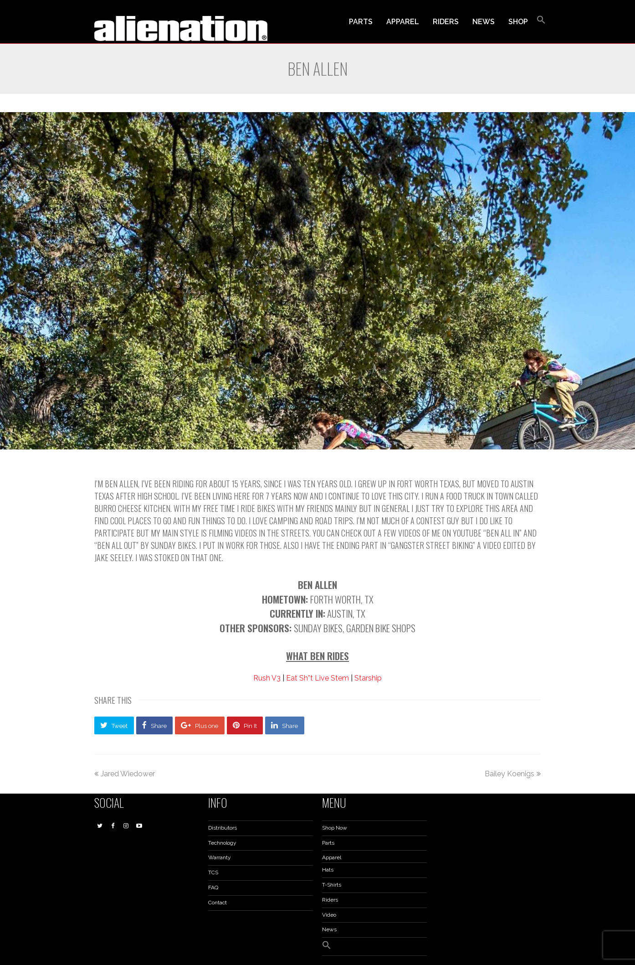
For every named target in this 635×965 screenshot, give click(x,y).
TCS (213, 872)
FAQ (213, 887)
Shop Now (334, 828)
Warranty (219, 857)
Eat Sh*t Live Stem (317, 678)
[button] (541, 21)
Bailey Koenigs (513, 773)
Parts (328, 843)
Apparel (331, 857)
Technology (222, 843)
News (329, 929)
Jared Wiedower (124, 773)
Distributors (222, 828)
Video (329, 915)
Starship (368, 678)
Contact (217, 902)
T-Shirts (331, 885)
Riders (330, 900)
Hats (327, 870)
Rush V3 (267, 678)
